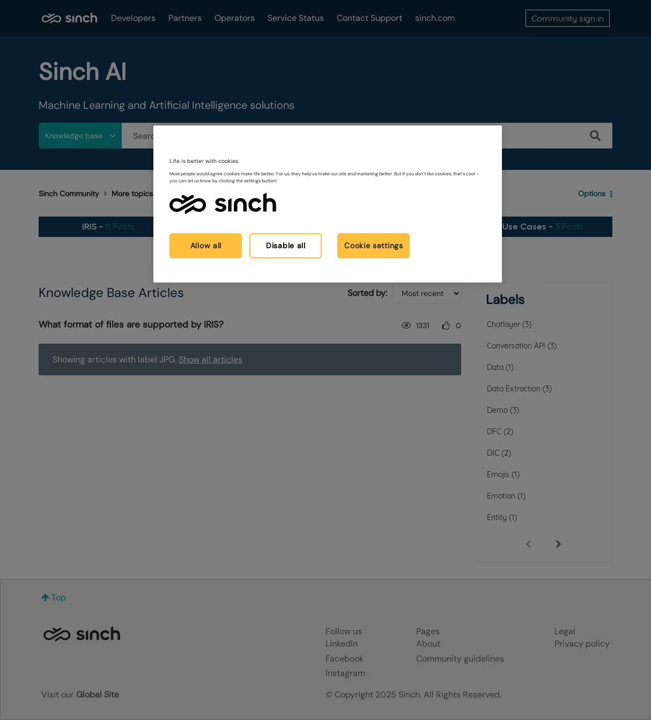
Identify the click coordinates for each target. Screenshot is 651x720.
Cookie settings (373, 245)
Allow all (205, 245)
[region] (327, 204)
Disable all (286, 245)
